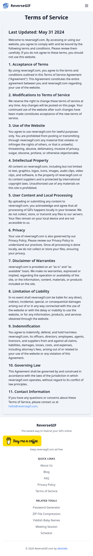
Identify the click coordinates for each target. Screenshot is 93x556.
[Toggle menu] (86, 5)
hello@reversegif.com (23, 406)
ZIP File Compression (46, 514)
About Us (46, 465)
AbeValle (62, 548)
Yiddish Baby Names (46, 520)
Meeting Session (46, 527)
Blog (46, 472)
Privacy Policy (46, 485)
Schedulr (46, 533)
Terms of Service (46, 491)
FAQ (46, 478)
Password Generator (46, 507)
